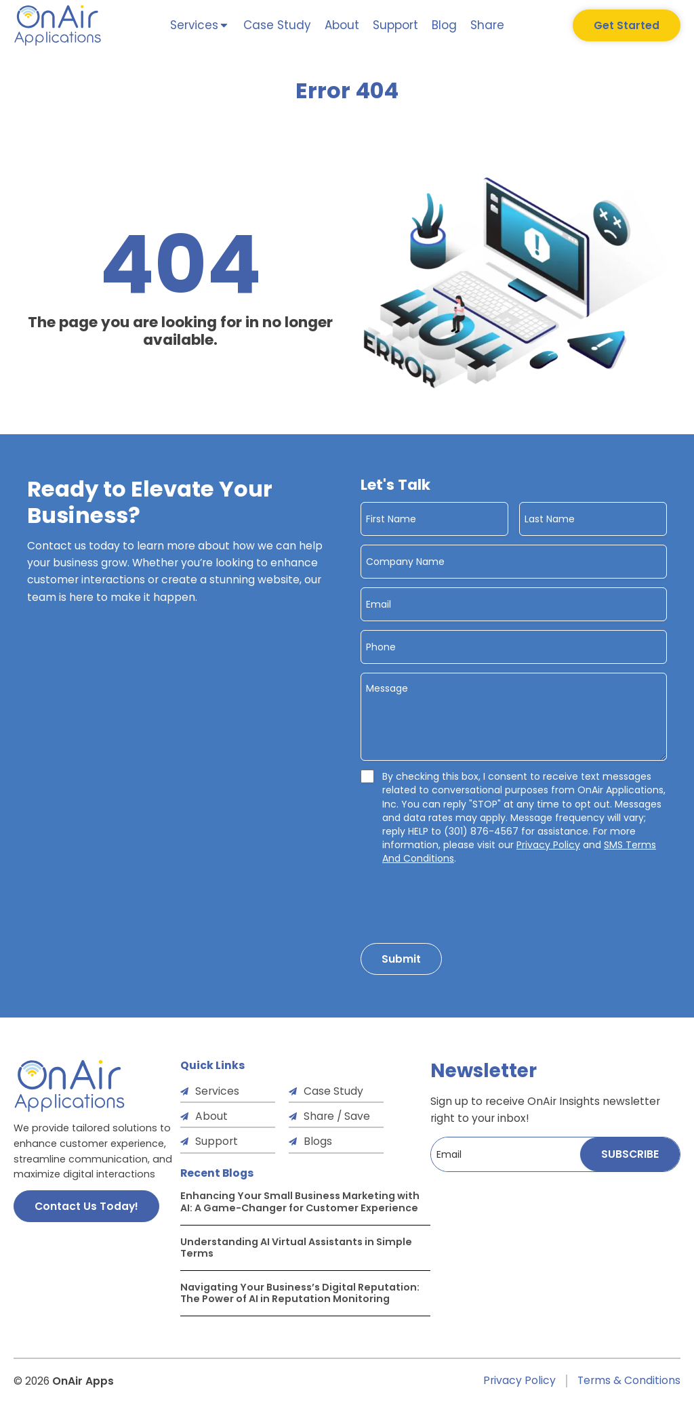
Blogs (318, 1141)
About (342, 25)
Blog (444, 25)
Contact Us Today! (86, 1206)
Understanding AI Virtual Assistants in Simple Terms (296, 1247)
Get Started (626, 25)
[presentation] (464, 900)
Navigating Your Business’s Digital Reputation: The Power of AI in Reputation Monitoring (300, 1293)
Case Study (277, 25)
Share (487, 25)
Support (395, 25)
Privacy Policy (548, 845)
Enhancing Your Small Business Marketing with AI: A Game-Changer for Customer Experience (300, 1201)
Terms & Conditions (628, 1381)
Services (217, 1091)
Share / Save (337, 1116)
